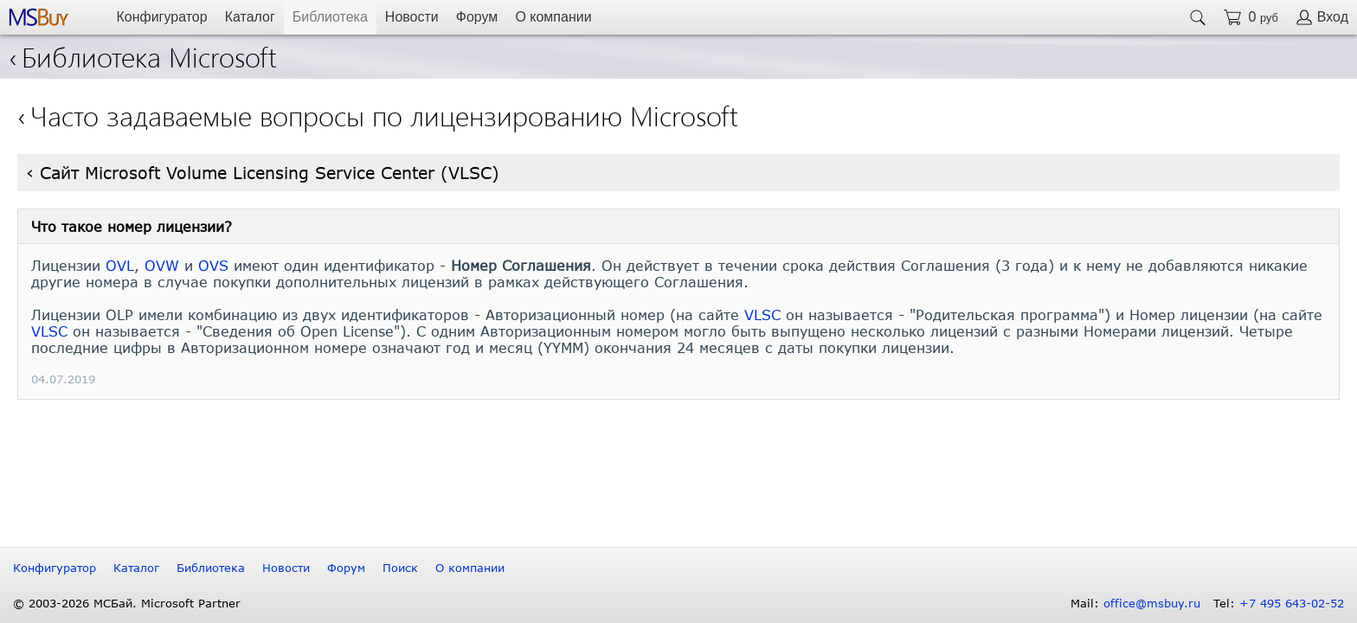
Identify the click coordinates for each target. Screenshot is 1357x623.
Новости (412, 17)
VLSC (762, 314)
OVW (162, 265)
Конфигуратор (161, 17)
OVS (213, 265)
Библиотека (330, 17)
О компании (553, 17)
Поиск (400, 568)
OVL (120, 265)
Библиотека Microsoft (143, 55)
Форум (477, 17)
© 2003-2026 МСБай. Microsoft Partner (127, 603)
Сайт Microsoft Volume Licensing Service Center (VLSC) (269, 173)
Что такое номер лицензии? (131, 226)
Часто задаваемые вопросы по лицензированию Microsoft (384, 114)
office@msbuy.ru (1151, 603)
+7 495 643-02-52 (1291, 603)
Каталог (250, 17)
